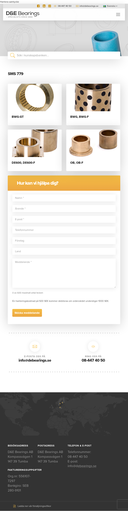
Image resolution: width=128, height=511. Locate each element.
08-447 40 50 (93, 360)
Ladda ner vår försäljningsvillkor (34, 506)
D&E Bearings (23, 14)
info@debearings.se (89, 6)
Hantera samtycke (9, 2)
